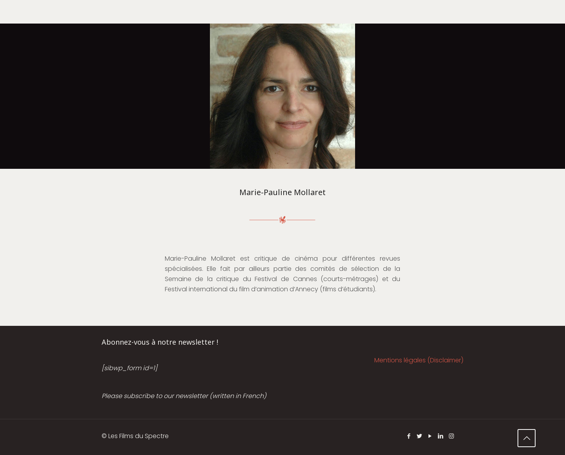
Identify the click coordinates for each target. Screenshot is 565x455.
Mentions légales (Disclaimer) (418, 360)
